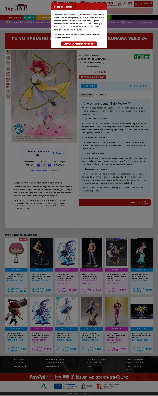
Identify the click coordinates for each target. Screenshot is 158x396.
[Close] (104, 7)
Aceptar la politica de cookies (79, 44)
